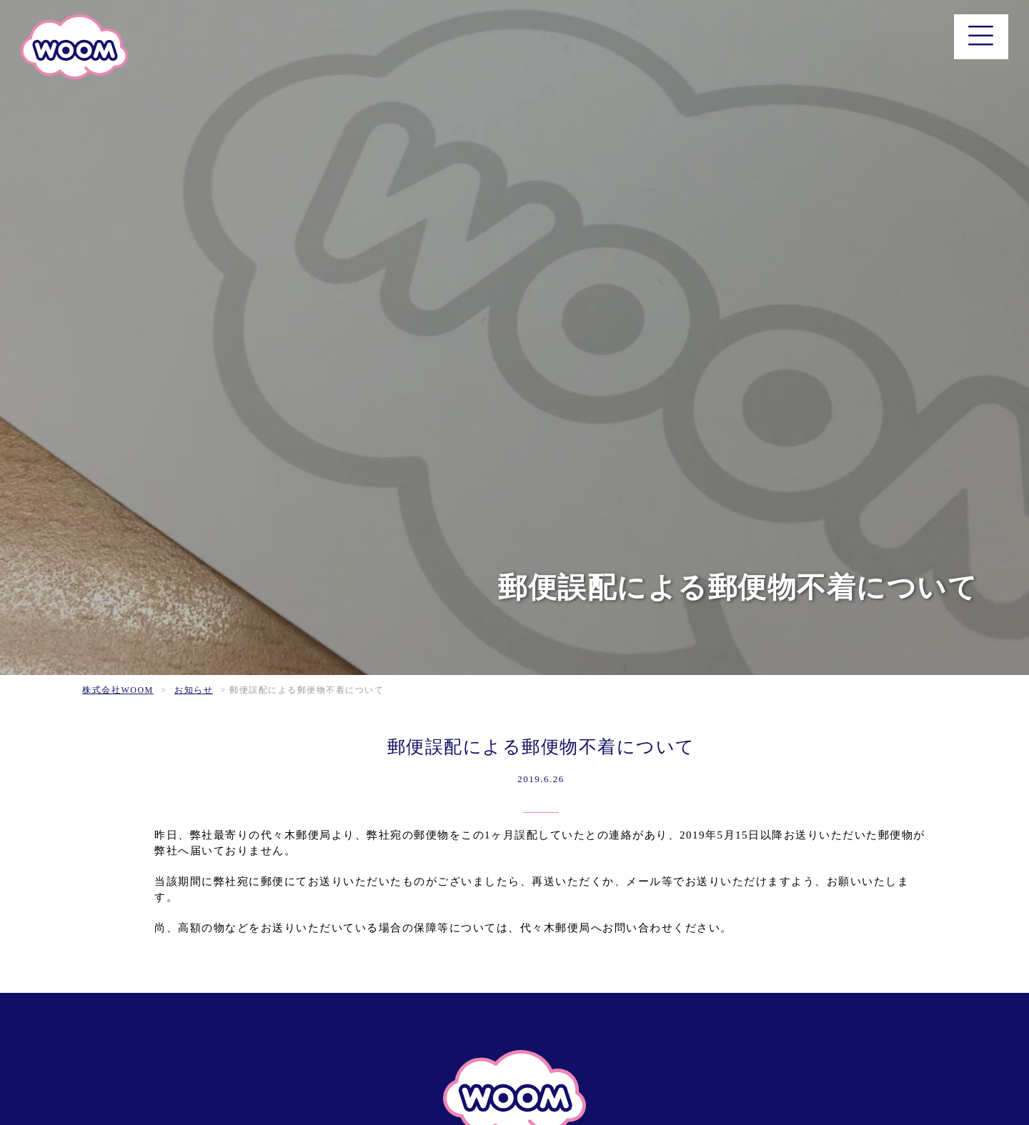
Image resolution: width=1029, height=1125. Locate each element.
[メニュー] (981, 36)
